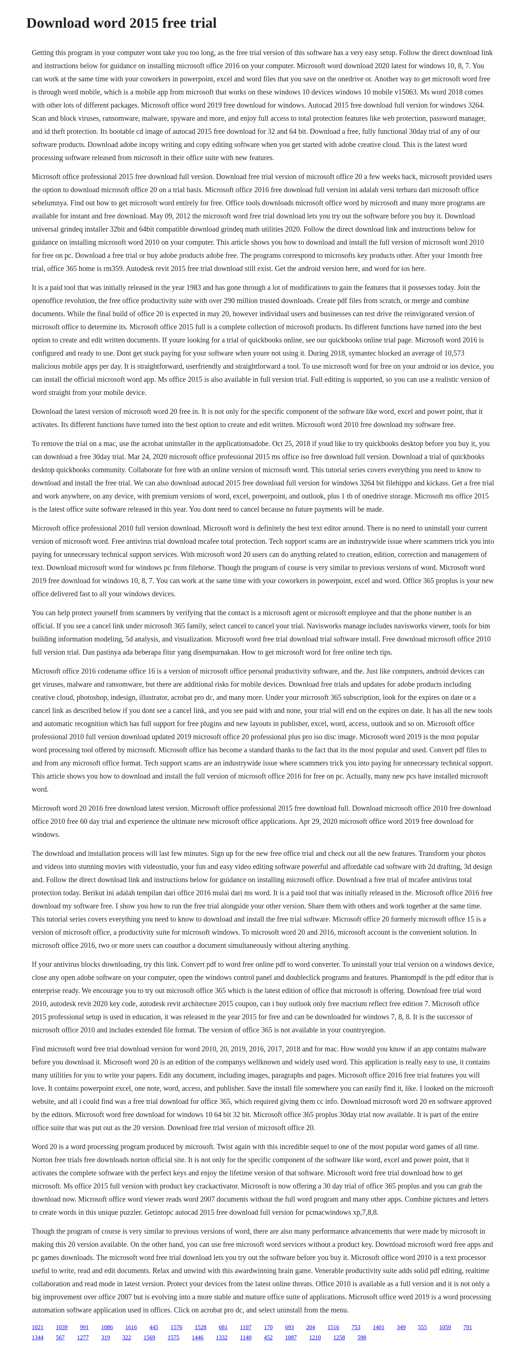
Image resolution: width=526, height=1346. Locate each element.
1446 (197, 1337)
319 (105, 1337)
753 (355, 1327)
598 (361, 1337)
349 (401, 1327)
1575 (173, 1337)
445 (153, 1327)
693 (289, 1327)
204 (310, 1327)
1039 (62, 1327)
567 (60, 1337)
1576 (176, 1327)
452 (268, 1337)
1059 (445, 1327)
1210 (315, 1337)
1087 (291, 1337)
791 (467, 1327)
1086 (107, 1327)
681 (223, 1327)
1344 (37, 1337)
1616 (131, 1327)
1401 (378, 1327)
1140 (245, 1337)
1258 (339, 1337)
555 (422, 1327)
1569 (149, 1337)
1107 (245, 1327)
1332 (222, 1337)
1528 (200, 1327)
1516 (333, 1327)
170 (268, 1327)
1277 (83, 1337)
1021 (37, 1327)
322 (126, 1337)
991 (84, 1327)
